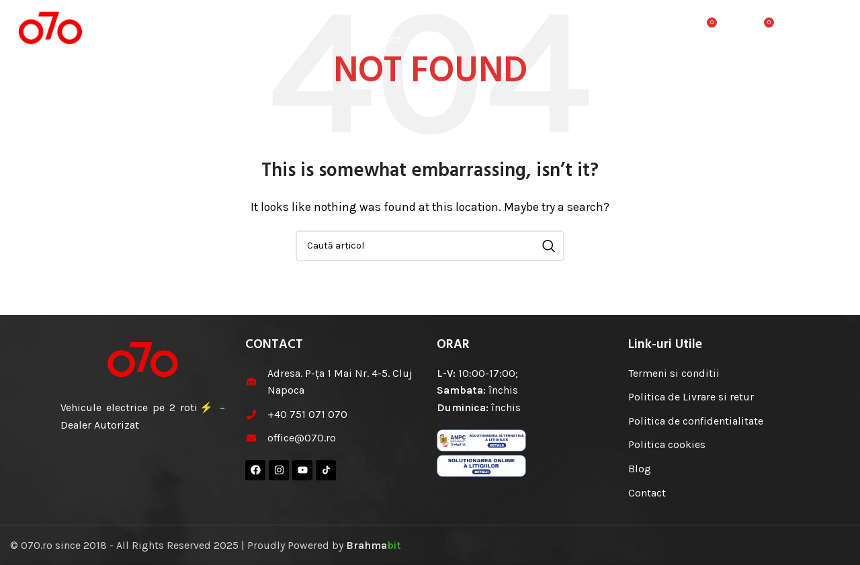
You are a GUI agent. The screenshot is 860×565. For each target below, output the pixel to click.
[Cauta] (677, 30)
